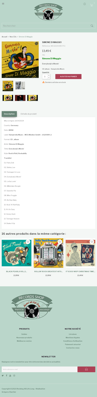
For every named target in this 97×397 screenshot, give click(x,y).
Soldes (24, 334)
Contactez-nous (72, 348)
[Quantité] (45, 76)
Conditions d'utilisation (72, 341)
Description (9, 114)
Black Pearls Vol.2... (16, 272)
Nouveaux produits (24, 338)
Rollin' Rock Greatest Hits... (48, 272)
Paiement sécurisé (73, 344)
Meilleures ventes (24, 341)
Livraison (73, 334)
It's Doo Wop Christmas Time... (80, 272)
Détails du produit (29, 114)
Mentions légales (73, 338)
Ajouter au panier (68, 76)
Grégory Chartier (9, 392)
